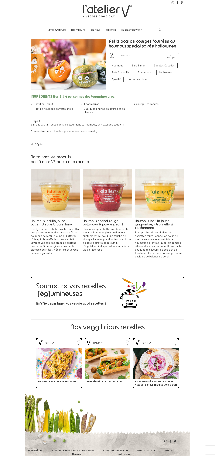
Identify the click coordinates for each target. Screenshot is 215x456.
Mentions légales (125, 454)
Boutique (95, 30)
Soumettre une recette (115, 451)
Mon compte (77, 454)
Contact (169, 451)
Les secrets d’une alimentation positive (72, 451)
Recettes (111, 30)
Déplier (37, 144)
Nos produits (78, 30)
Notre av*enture (57, 30)
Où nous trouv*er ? (131, 30)
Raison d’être (35, 451)
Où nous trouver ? (147, 451)
